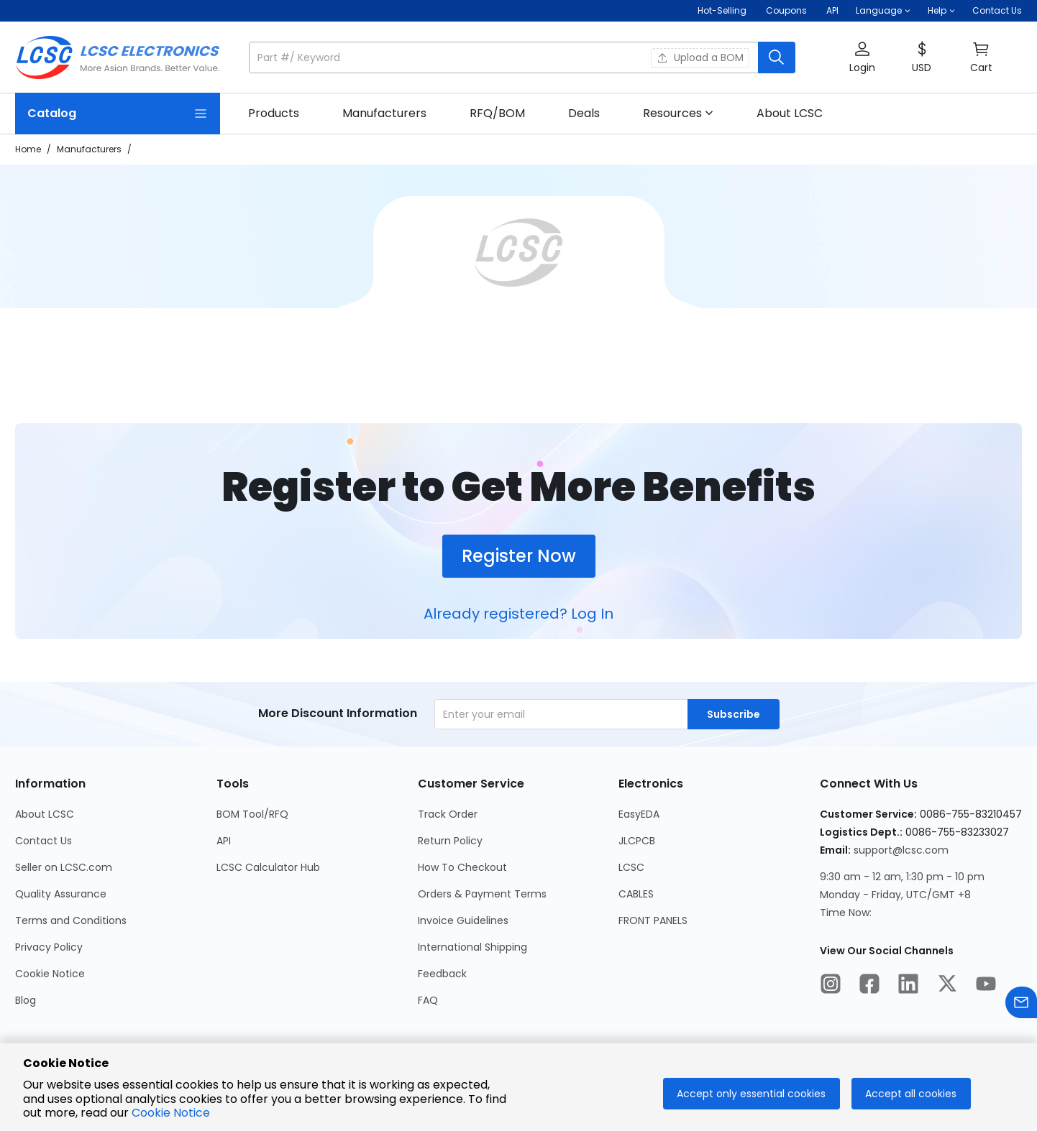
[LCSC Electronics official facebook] (869, 986)
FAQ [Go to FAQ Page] (428, 1000)
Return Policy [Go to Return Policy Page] (450, 841)
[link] (274, 113)
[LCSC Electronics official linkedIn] (908, 986)
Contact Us (997, 10)
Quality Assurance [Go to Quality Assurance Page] (60, 894)
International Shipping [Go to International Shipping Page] (472, 947)
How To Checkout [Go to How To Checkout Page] (462, 867)
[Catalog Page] (117, 113)
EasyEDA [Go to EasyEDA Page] (638, 814)
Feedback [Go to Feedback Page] (442, 973)
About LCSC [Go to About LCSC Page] (44, 814)
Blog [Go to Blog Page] (25, 1000)
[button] (883, 11)
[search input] (504, 57)
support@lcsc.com (901, 850)
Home (28, 149)
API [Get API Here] (832, 10)
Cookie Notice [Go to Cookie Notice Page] (50, 973)
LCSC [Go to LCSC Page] (631, 867)
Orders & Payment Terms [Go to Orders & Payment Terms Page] (482, 894)
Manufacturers (89, 149)
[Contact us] (1021, 1005)
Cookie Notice (171, 1112)
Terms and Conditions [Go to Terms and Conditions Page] (71, 920)
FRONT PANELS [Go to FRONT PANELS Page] (652, 920)
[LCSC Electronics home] (117, 57)
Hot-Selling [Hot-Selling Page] (723, 10)
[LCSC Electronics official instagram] (830, 986)
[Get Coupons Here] (786, 10)
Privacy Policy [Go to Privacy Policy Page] (49, 947)
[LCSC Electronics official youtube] (986, 986)
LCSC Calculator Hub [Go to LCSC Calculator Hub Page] (268, 867)
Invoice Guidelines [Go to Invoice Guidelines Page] (463, 920)
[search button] (776, 57)
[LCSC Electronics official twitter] (947, 986)
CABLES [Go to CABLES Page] (636, 894)
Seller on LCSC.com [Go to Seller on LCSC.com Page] (63, 867)
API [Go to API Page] (223, 841)
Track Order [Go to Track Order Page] (448, 814)
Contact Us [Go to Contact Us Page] (43, 841)
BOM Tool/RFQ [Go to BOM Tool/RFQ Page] (252, 814)
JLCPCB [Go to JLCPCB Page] (636, 841)
